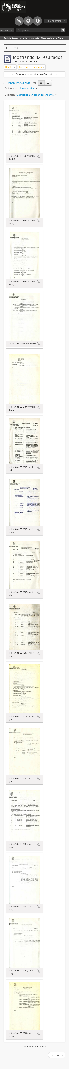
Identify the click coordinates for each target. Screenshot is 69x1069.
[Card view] (41, 83)
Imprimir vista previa (17, 82)
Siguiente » (57, 1055)
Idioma (28, 21)
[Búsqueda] (40, 30)
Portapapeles (19, 21)
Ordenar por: (12, 88)
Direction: (10, 94)
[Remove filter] (14, 67)
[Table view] (48, 83)
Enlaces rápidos (37, 21)
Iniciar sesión (54, 20)
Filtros (12, 48)
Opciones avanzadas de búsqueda (34, 74)
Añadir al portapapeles (38, 156)
